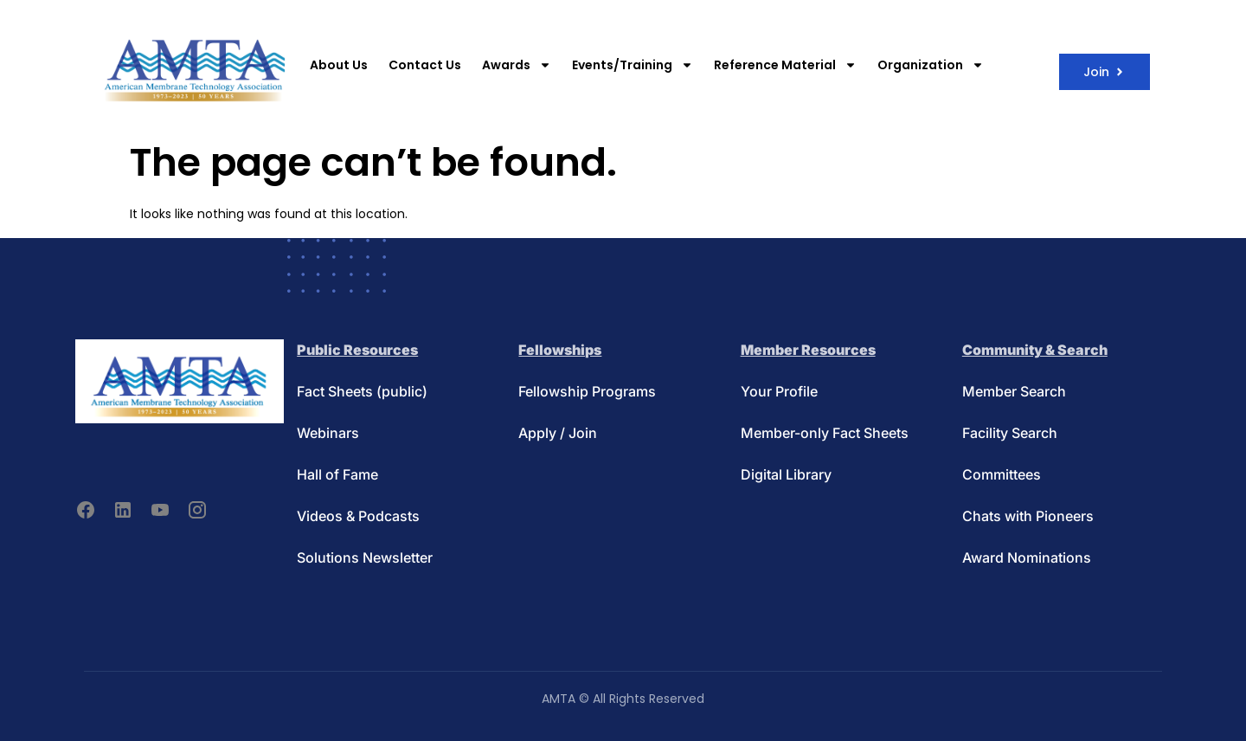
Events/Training (632, 65)
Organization (930, 65)
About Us (339, 65)
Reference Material (785, 65)
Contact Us (425, 65)
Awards (516, 65)
